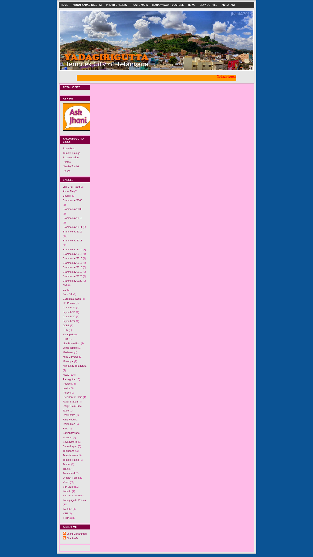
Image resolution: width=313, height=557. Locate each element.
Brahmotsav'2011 (72, 227)
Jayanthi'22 (69, 321)
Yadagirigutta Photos (74, 500)
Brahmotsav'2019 (72, 272)
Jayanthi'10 (69, 307)
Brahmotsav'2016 (72, 258)
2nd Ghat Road (71, 186)
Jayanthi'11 (69, 312)
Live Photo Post (71, 343)
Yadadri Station (71, 495)
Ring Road (69, 419)
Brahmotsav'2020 (72, 276)
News (191, 5)
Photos (67, 162)
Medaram (68, 352)
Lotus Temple (70, 347)
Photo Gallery (116, 5)
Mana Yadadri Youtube (168, 5)
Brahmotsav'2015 (72, 254)
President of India (72, 397)
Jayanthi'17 (69, 316)
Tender (66, 464)
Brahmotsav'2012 (72, 231)
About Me (68, 191)
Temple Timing (71, 460)
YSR (65, 513)
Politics (67, 392)
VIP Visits (68, 486)
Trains (66, 468)
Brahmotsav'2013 (72, 240)
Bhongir (67, 195)
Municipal (68, 361)
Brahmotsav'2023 (72, 280)
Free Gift (68, 294)
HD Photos (69, 303)
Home (64, 5)
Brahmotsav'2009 (72, 209)
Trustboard (69, 473)
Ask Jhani (228, 5)
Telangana (68, 451)
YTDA (66, 518)
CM (65, 285)
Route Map (69, 148)
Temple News (70, 455)
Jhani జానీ (72, 538)
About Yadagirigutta (87, 5)
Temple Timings (71, 153)
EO (64, 289)
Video (66, 482)
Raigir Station (70, 401)
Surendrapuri (70, 446)
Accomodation (71, 157)
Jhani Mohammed (77, 533)
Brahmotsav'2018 (72, 267)
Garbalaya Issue (72, 298)
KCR (65, 330)
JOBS (66, 325)
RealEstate (69, 415)
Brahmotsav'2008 (72, 200)
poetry (66, 388)
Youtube (67, 509)
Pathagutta (69, 379)
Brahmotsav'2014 (72, 249)
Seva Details (208, 5)
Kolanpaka (69, 334)
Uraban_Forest (71, 477)
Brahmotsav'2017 (72, 263)
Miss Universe (70, 356)
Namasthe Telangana (74, 365)
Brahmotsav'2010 (72, 218)
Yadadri (67, 491)
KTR (65, 339)
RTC (65, 428)
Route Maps (140, 5)
